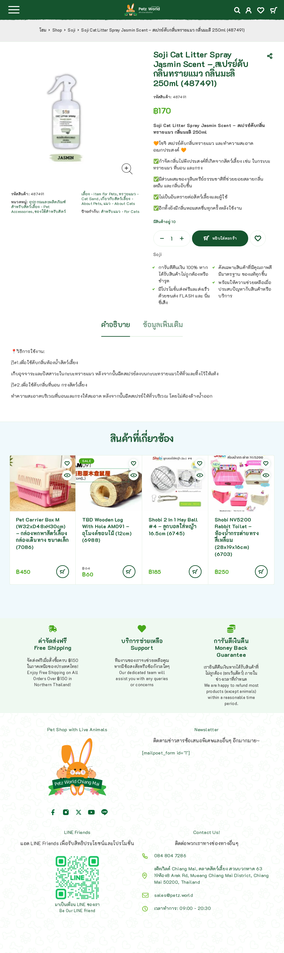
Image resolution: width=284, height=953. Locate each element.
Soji (71, 30)
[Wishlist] (261, 11)
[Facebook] (53, 812)
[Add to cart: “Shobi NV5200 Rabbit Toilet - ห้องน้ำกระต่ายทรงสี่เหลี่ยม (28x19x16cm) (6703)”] (261, 571)
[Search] (237, 10)
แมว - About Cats (119, 203)
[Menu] (13, 9)
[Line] (104, 812)
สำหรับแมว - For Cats (120, 211)
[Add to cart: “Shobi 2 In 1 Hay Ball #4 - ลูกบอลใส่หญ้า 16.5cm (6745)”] (195, 571)
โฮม (43, 30)
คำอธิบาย (115, 324)
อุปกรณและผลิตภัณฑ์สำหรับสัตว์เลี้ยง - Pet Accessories (38, 206)
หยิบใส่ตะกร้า (224, 238)
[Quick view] (67, 475)
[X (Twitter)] (78, 812)
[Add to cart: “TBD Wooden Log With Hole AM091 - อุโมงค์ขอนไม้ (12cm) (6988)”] (129, 571)
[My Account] (249, 11)
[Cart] (273, 10)
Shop (57, 30)
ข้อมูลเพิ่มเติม (163, 324)
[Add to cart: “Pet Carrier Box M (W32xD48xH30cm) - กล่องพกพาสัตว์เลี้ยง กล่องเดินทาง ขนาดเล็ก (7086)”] (62, 571)
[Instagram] (65, 812)
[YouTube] (91, 812)
